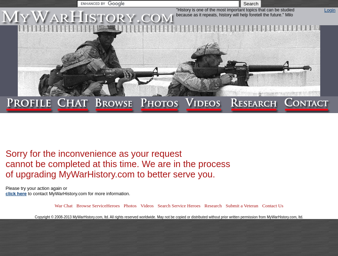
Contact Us (273, 205)
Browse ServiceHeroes (98, 205)
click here (16, 193)
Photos (130, 205)
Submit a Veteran (242, 205)
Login (330, 10)
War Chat (63, 205)
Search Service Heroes (179, 205)
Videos (147, 205)
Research (213, 205)
